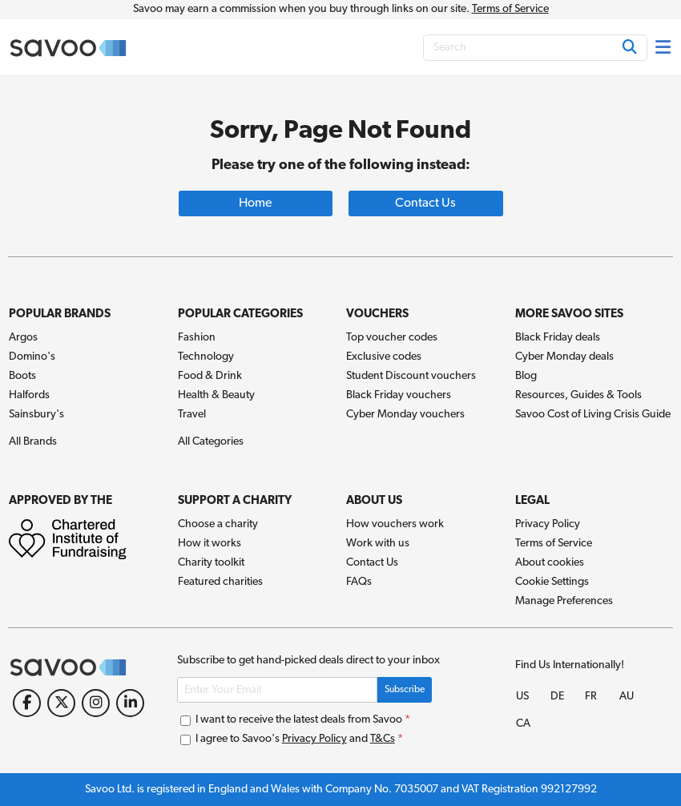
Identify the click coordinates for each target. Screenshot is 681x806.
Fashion (197, 338)
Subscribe (405, 690)
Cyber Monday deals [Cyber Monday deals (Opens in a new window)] (564, 357)
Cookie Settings (552, 582)
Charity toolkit (211, 563)
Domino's (32, 357)
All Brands (33, 442)
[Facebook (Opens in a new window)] (27, 703)
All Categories (211, 442)
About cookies (549, 563)
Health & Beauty (216, 395)
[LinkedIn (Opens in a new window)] (130, 703)
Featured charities (220, 582)
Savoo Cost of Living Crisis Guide (593, 415)
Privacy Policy (547, 524)
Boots (22, 376)
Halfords (29, 395)
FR (591, 697)
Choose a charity (218, 524)
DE (557, 697)
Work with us (377, 544)
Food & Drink (210, 376)
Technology (206, 357)
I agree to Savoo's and (291, 739)
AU (626, 697)
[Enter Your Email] (277, 690)
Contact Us (372, 563)
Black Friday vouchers (398, 395)
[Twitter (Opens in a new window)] (61, 703)
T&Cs (382, 739)
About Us (374, 501)
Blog (526, 376)
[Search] (535, 47)
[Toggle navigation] (664, 47)
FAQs (359, 582)
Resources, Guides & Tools (578, 395)
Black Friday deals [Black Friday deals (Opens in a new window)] (557, 338)
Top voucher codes (391, 338)
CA (523, 724)
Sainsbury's (36, 415)
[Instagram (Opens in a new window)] (96, 703)
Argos (23, 338)
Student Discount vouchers (411, 376)
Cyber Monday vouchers (405, 415)
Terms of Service (510, 9)
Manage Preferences (564, 601)
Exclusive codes (383, 357)
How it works (209, 544)
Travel (192, 415)
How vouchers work (395, 524)
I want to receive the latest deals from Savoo (295, 720)
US (522, 697)
